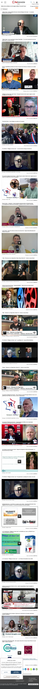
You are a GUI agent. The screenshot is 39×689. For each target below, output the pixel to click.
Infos (32, 678)
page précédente (34, 6)
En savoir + (18, 679)
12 (24, 674)
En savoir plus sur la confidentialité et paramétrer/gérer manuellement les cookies (11, 677)
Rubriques (5, 9)
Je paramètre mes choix (33, 684)
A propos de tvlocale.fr (20, 680)
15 (28, 674)
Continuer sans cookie (16, 672)
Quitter (6, 672)
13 (25, 674)
